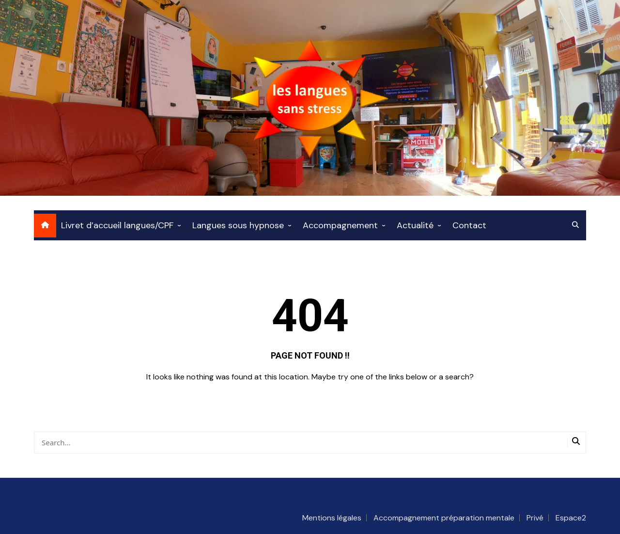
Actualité (415, 225)
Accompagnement (340, 225)
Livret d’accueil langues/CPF (117, 225)
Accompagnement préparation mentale (443, 517)
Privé (535, 517)
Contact (469, 225)
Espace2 (571, 517)
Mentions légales (331, 517)
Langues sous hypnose (238, 225)
